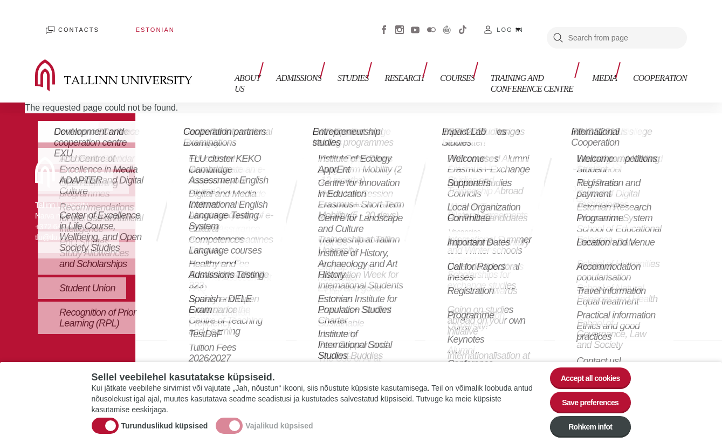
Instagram (399, 21)
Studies (339, 58)
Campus (340, 231)
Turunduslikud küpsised (164, 418)
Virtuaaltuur (447, 21)
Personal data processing (473, 237)
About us (236, 63)
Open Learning (216, 205)
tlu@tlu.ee (51, 221)
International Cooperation (471, 194)
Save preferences (583, 394)
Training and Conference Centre (514, 63)
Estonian (121, 21)
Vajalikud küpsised (279, 418)
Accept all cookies (583, 365)
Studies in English (218, 178)
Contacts (66, 21)
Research (385, 58)
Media (609, 58)
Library (337, 215)
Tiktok (462, 21)
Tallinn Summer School (216, 237)
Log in (510, 21)
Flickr (431, 21)
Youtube (415, 21)
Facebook (384, 21)
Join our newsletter (591, 178)
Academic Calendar (342, 194)
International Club (347, 270)
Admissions (291, 58)
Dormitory (342, 248)
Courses (433, 58)
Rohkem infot (584, 424)
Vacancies (467, 215)
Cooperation (660, 58)
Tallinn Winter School (225, 270)
